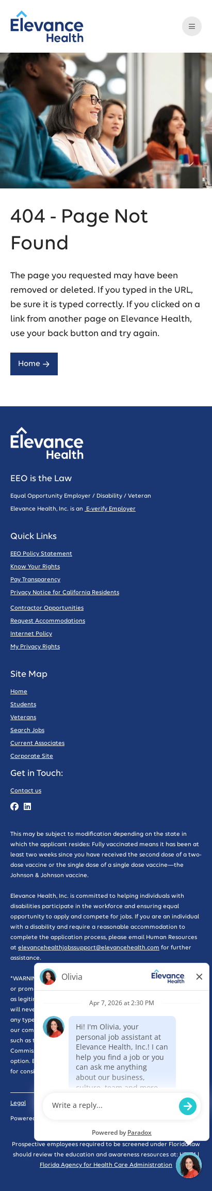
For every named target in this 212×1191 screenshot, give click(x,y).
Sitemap (155, 1103)
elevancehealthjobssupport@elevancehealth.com (88, 947)
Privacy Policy (55, 1103)
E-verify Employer (110, 509)
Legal (18, 1103)
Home (34, 364)
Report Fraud (172, 1071)
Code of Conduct (109, 1103)
